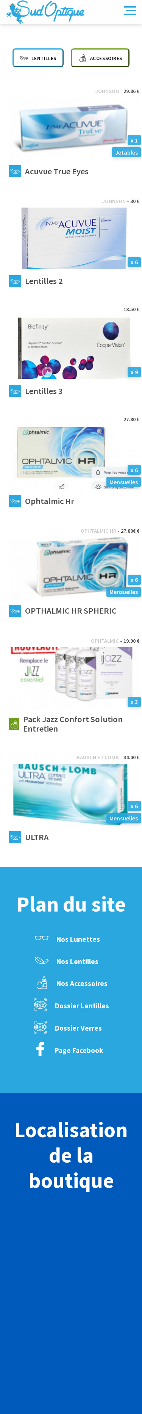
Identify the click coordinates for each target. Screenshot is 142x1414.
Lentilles (38, 56)
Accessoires (100, 56)
